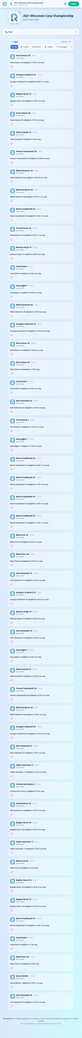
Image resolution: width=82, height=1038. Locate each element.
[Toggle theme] (65, 4)
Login (73, 4)
